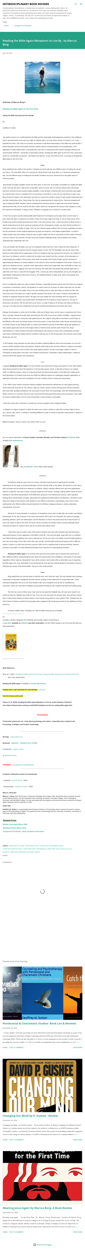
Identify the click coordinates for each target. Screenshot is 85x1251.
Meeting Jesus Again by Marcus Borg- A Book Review (37, 1208)
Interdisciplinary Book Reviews (26, 4)
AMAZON (29, 467)
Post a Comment (17, 1047)
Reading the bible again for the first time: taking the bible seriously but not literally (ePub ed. (46, 674)
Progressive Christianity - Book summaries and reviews (23, 831)
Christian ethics (32, 846)
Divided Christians (10, 852)
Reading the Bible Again (29, 852)
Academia (41, 690)
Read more (77, 1047)
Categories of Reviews (21, 26)
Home (5, 26)
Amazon (43, 683)
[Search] (75, 4)
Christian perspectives (12, 849)
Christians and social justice (59, 849)
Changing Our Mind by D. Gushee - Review (30, 1115)
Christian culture (16, 846)
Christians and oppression (34, 849)
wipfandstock (18, 440)
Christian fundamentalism (51, 846)
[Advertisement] (42, 937)
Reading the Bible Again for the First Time (20, 109)
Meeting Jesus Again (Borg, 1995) (15, 824)
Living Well (7, 623)
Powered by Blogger (42, 1245)
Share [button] (5, 855)
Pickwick (72, 437)
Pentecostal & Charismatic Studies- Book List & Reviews (39, 1023)
